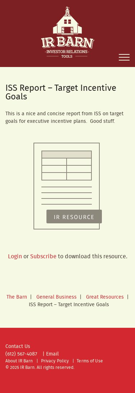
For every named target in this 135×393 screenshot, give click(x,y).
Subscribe (43, 256)
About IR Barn (19, 361)
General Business (56, 297)
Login (15, 256)
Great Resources (105, 297)
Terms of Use (90, 361)
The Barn (16, 297)
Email (52, 354)
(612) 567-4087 (21, 354)
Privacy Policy (55, 361)
